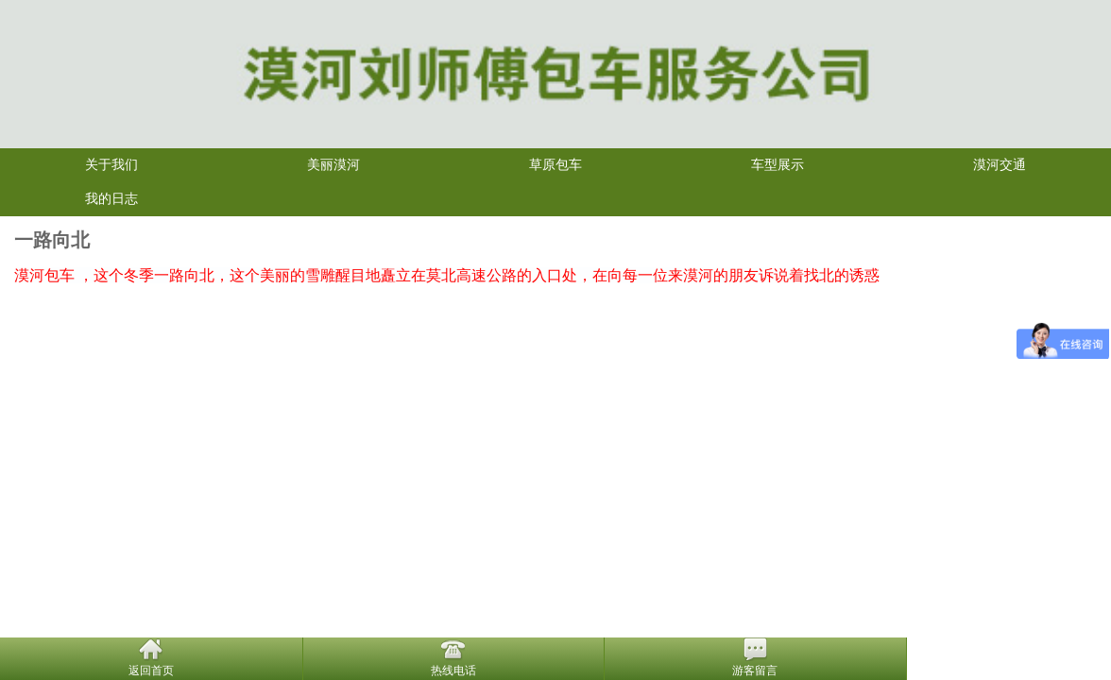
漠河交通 (999, 165)
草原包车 (555, 165)
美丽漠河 (333, 165)
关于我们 (111, 165)
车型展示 (777, 165)
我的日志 (111, 199)
